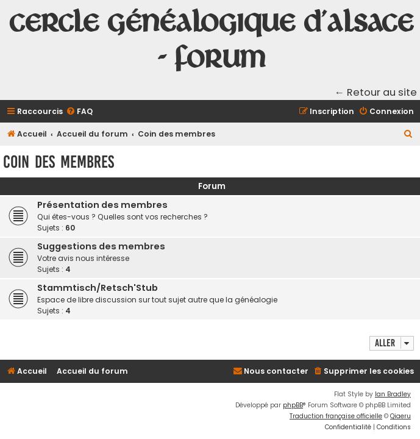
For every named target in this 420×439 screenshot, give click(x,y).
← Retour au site (376, 92)
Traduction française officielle (336, 416)
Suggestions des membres (101, 246)
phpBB (293, 405)
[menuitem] (79, 112)
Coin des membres (58, 161)
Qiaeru (400, 416)
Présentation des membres (102, 205)
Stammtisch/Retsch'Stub (97, 288)
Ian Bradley (393, 394)
